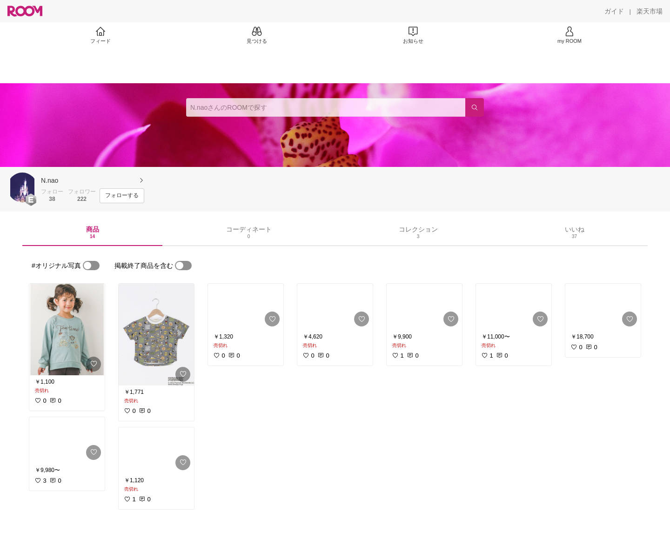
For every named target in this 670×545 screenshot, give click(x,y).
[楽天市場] (649, 11)
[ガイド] (614, 11)
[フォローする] (122, 195)
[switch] (91, 265)
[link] (67, 329)
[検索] (474, 107)
